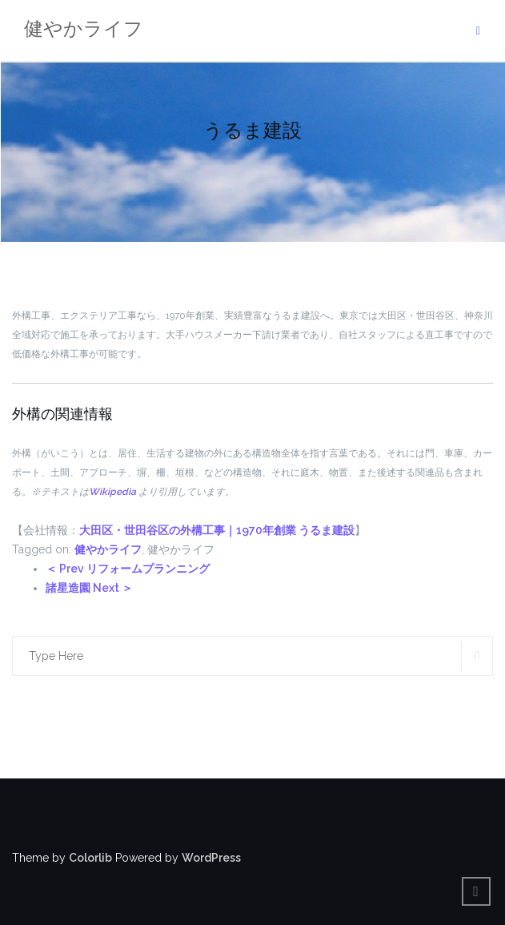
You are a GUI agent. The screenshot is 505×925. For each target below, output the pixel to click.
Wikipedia (112, 491)
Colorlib (90, 857)
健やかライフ (108, 549)
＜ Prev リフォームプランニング (128, 568)
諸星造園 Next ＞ (89, 587)
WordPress (211, 857)
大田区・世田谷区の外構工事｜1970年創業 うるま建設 (217, 530)
